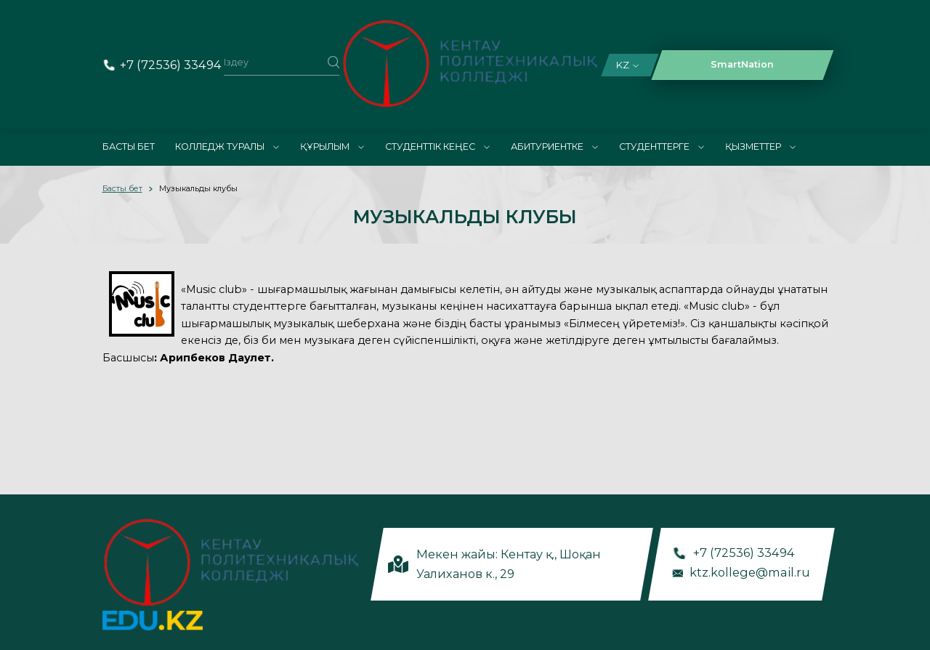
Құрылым (332, 146)
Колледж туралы (227, 146)
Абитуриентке (554, 146)
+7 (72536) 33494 (171, 64)
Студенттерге (661, 146)
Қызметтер (760, 146)
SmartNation (742, 64)
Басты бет (128, 146)
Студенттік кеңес (437, 146)
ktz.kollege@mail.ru (750, 571)
